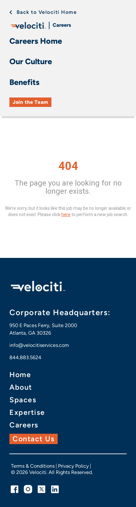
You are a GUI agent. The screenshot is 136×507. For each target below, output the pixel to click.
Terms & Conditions (33, 466)
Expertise (27, 412)
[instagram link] (28, 489)
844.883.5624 (25, 357)
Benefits (24, 82)
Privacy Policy (73, 466)
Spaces (22, 400)
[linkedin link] (55, 489)
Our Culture (30, 61)
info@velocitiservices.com (39, 345)
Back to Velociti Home (47, 12)
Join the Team (30, 102)
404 (68, 166)
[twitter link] (41, 489)
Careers (62, 25)
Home (20, 375)
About (20, 387)
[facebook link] (14, 489)
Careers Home (35, 41)
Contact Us (34, 438)
